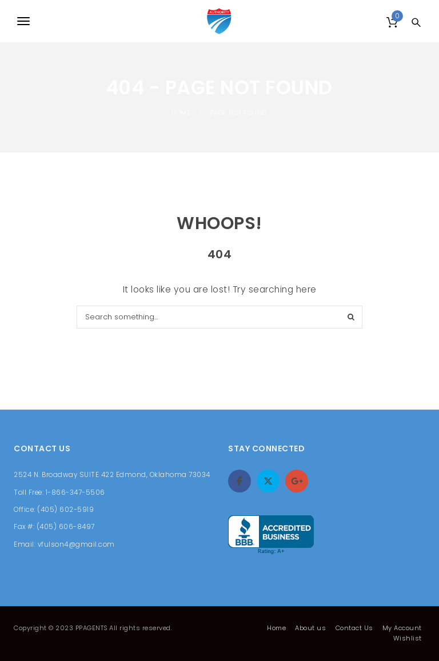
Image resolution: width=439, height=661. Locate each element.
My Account (402, 627)
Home (276, 627)
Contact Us (354, 627)
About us (310, 627)
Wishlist (407, 638)
